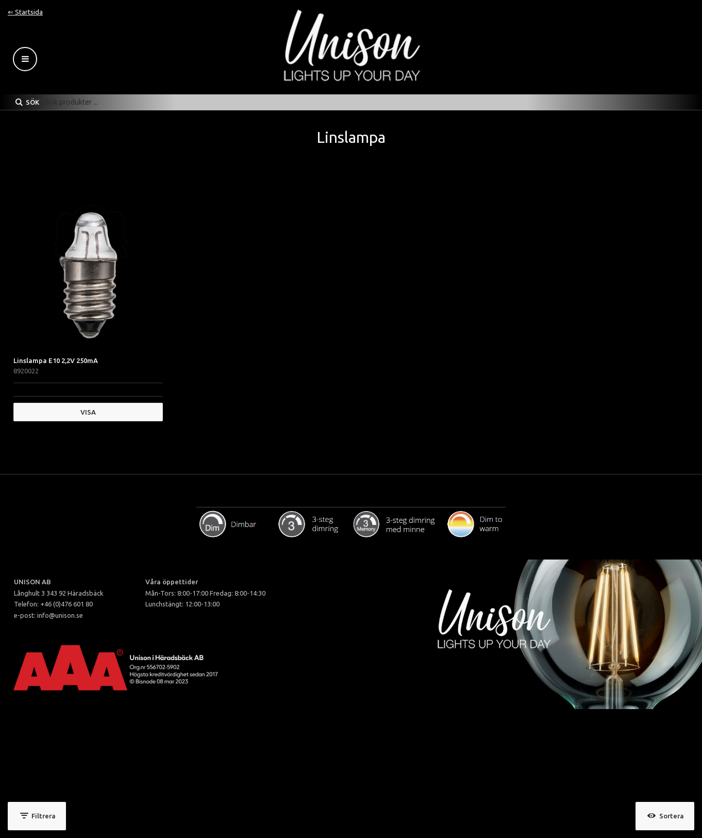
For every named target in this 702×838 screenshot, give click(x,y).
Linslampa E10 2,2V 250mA (55, 360)
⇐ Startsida (25, 11)
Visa (88, 412)
